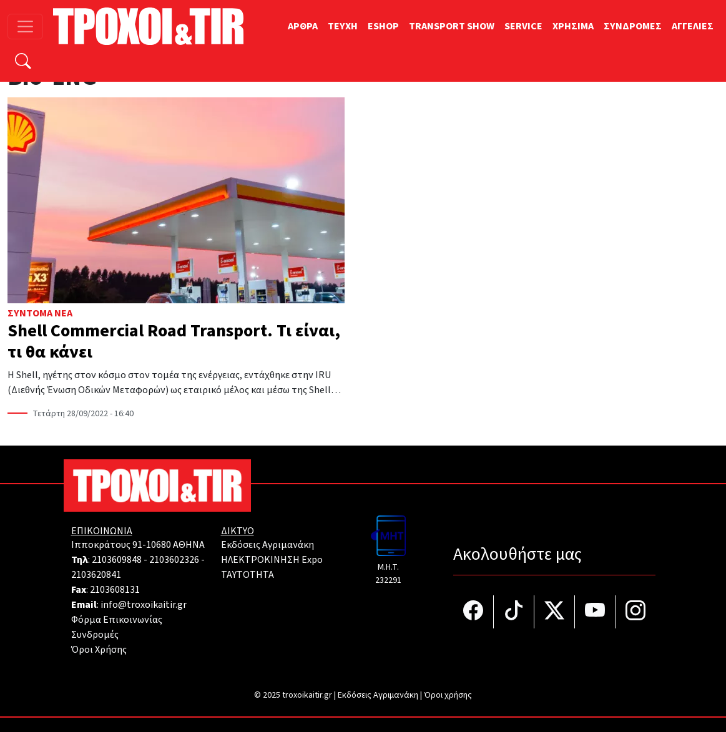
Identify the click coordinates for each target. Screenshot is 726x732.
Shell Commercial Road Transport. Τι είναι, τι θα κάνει (173, 341)
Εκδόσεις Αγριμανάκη (267, 545)
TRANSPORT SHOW (451, 26)
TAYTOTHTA (247, 575)
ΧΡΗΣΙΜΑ (573, 26)
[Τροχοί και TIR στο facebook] (473, 611)
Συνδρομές (95, 635)
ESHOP (383, 26)
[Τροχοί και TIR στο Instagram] (635, 611)
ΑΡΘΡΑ (303, 26)
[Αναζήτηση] (23, 62)
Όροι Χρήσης (99, 649)
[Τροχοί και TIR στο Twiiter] (554, 611)
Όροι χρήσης (448, 695)
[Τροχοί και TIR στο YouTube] (595, 611)
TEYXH (343, 26)
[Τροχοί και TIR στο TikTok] (514, 611)
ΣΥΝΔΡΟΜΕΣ (633, 26)
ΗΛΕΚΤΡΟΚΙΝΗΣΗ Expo (272, 560)
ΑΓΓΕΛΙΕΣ (693, 26)
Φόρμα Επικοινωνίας (116, 620)
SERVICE (523, 26)
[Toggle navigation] (25, 26)
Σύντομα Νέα (39, 313)
